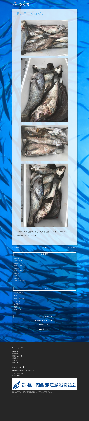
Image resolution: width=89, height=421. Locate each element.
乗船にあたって (45, 11)
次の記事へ (71, 247)
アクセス (17, 301)
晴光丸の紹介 (18, 293)
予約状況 (27, 11)
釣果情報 (35, 11)
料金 (15, 295)
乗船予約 (63, 11)
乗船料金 (55, 11)
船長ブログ (72, 11)
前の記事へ (17, 247)
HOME (44, 247)
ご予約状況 (17, 304)
